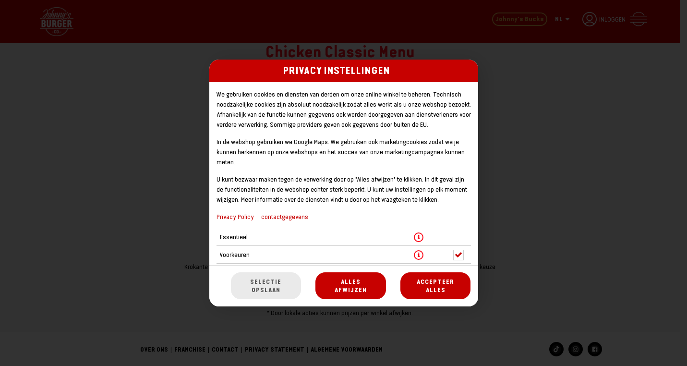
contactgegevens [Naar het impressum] (284, 216)
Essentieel (234, 237)
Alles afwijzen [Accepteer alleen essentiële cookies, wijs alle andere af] (351, 286)
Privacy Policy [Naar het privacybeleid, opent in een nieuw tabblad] (235, 216)
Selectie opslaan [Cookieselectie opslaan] (265, 286)
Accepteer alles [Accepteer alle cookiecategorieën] (435, 286)
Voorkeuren (235, 254)
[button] (418, 237)
